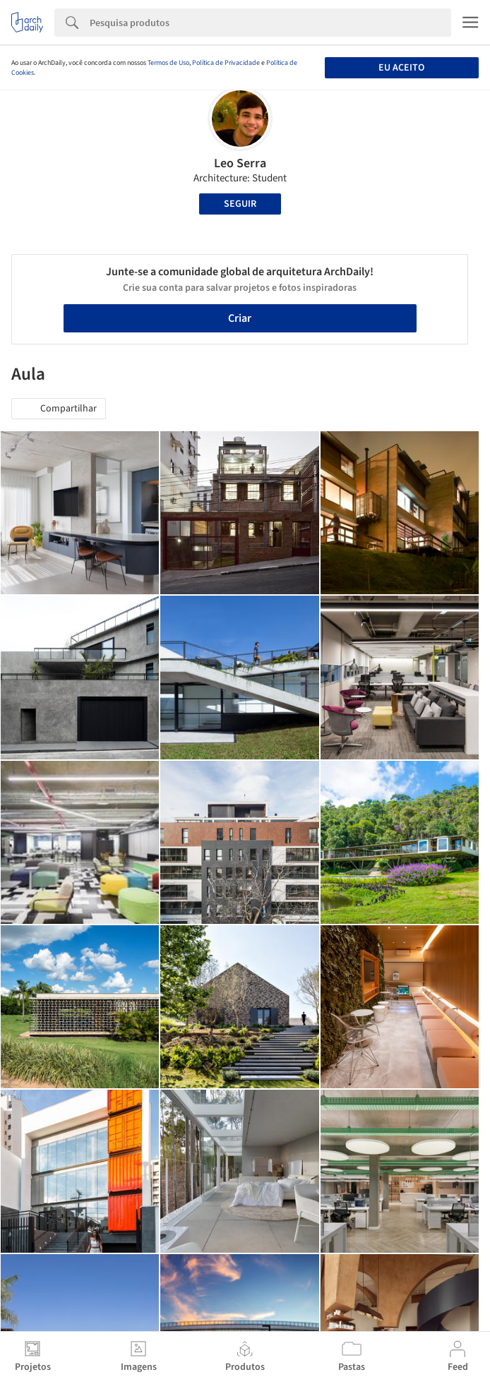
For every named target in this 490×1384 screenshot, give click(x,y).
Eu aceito (401, 68)
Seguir (240, 204)
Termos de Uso (168, 63)
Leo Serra (240, 163)
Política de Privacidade (226, 63)
